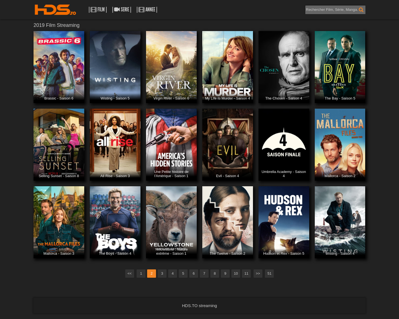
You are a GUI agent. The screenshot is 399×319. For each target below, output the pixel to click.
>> (258, 273)
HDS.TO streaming (199, 305)
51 (269, 273)
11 (246, 273)
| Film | (98, 9)
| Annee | (147, 9)
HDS (55, 9)
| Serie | (121, 9)
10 (236, 273)
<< (129, 273)
